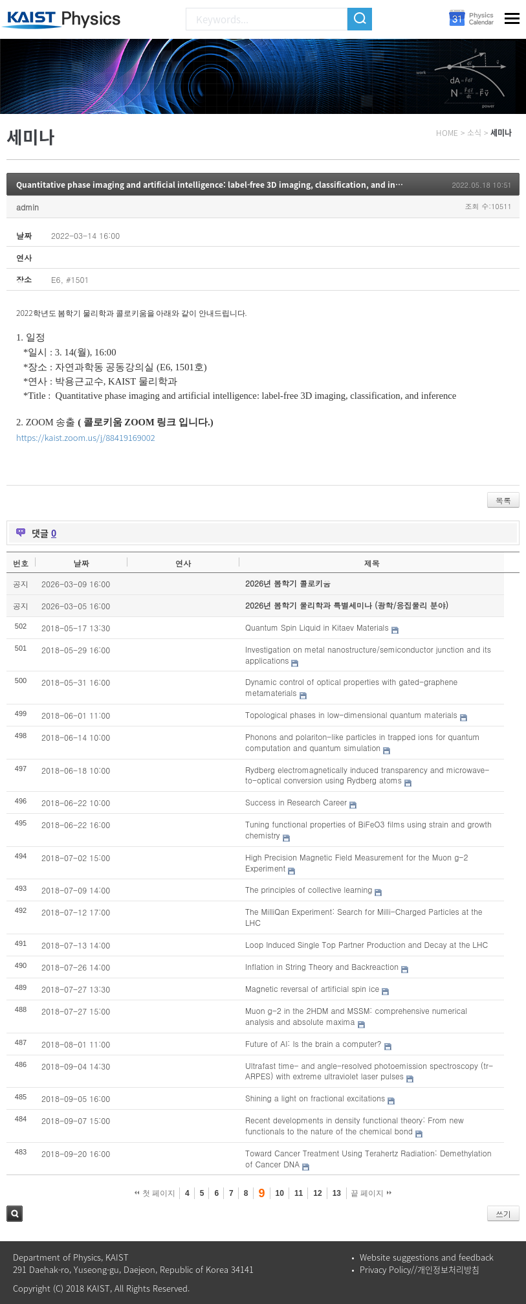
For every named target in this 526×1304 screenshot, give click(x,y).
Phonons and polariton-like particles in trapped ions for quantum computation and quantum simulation (362, 742)
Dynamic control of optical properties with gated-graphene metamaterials (351, 687)
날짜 (81, 562)
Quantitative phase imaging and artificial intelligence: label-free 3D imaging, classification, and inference (220, 184)
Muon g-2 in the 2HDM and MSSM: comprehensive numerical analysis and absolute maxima (356, 1016)
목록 (503, 500)
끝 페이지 (371, 1193)
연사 (183, 562)
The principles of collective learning (308, 889)
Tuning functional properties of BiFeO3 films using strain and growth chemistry (368, 829)
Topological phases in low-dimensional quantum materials (351, 714)
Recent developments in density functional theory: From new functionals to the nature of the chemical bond (354, 1125)
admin (27, 206)
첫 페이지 (155, 1193)
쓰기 (503, 1213)
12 (317, 1193)
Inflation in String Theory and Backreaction (322, 966)
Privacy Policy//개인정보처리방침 (419, 1269)
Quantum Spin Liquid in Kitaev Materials (317, 627)
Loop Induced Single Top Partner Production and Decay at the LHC (366, 944)
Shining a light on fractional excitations (315, 1097)
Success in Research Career (296, 801)
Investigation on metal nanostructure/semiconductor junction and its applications (368, 655)
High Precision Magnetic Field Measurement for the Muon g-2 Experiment (356, 862)
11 (298, 1193)
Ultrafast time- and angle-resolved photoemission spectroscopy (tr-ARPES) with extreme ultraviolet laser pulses (369, 1071)
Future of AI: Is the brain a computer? (313, 1043)
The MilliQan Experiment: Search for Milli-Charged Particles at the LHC (363, 917)
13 (337, 1193)
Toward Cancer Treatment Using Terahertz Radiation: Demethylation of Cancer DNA (368, 1158)
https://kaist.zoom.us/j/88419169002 (85, 437)
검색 (14, 1214)
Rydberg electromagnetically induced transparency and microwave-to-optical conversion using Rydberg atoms (367, 775)
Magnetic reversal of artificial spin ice (312, 988)
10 (280, 1193)
